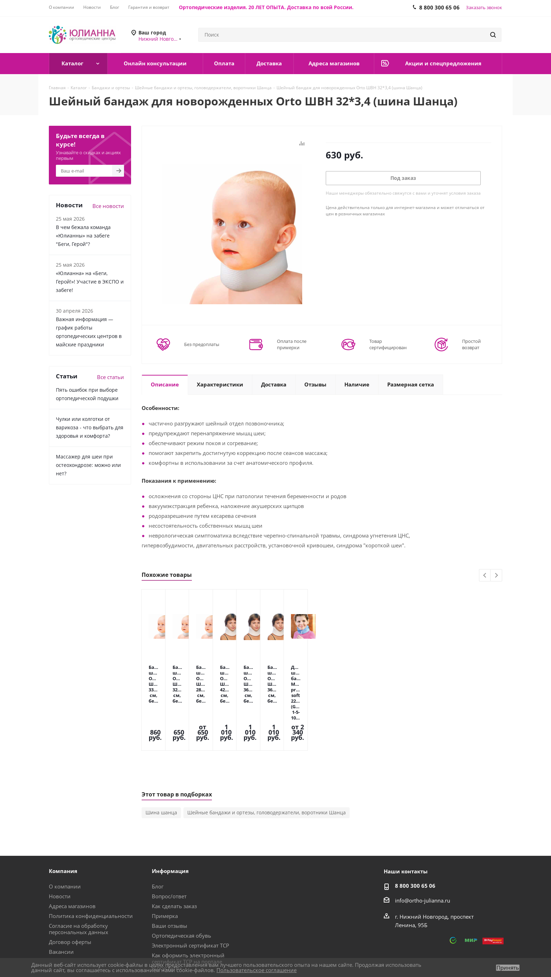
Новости (60, 846)
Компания (63, 821)
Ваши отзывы (169, 875)
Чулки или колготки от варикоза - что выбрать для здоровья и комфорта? (89, 427)
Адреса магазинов (72, 856)
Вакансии (61, 901)
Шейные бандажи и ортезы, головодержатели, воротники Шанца (266, 762)
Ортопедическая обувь (181, 885)
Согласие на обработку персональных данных (78, 879)
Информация (170, 821)
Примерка (165, 865)
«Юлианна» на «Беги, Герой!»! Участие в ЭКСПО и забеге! (90, 281)
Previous (485, 575)
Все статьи (110, 376)
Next (496, 575)
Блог (157, 836)
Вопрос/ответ (169, 846)
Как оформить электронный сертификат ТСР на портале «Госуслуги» (188, 911)
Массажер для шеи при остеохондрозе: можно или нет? (88, 465)
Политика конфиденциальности (91, 865)
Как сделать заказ (174, 856)
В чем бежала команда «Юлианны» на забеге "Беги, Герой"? (83, 235)
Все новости (108, 205)
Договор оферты (70, 891)
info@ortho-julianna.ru (422, 850)
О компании (65, 836)
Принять (508, 967)
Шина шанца (161, 762)
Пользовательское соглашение (256, 969)
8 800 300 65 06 (415, 835)
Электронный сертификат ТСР (190, 895)
